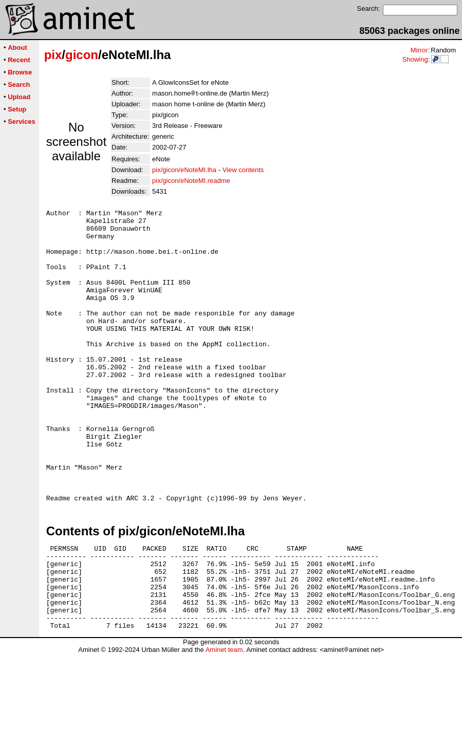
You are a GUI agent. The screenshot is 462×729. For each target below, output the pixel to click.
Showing (415, 59)
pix (53, 55)
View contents (243, 170)
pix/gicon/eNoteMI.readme (191, 180)
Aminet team (224, 725)
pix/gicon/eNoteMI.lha (184, 170)
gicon (81, 55)
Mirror (419, 50)
